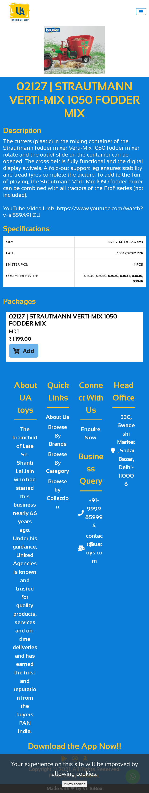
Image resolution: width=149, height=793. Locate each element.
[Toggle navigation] (141, 11)
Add (23, 351)
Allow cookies (74, 783)
